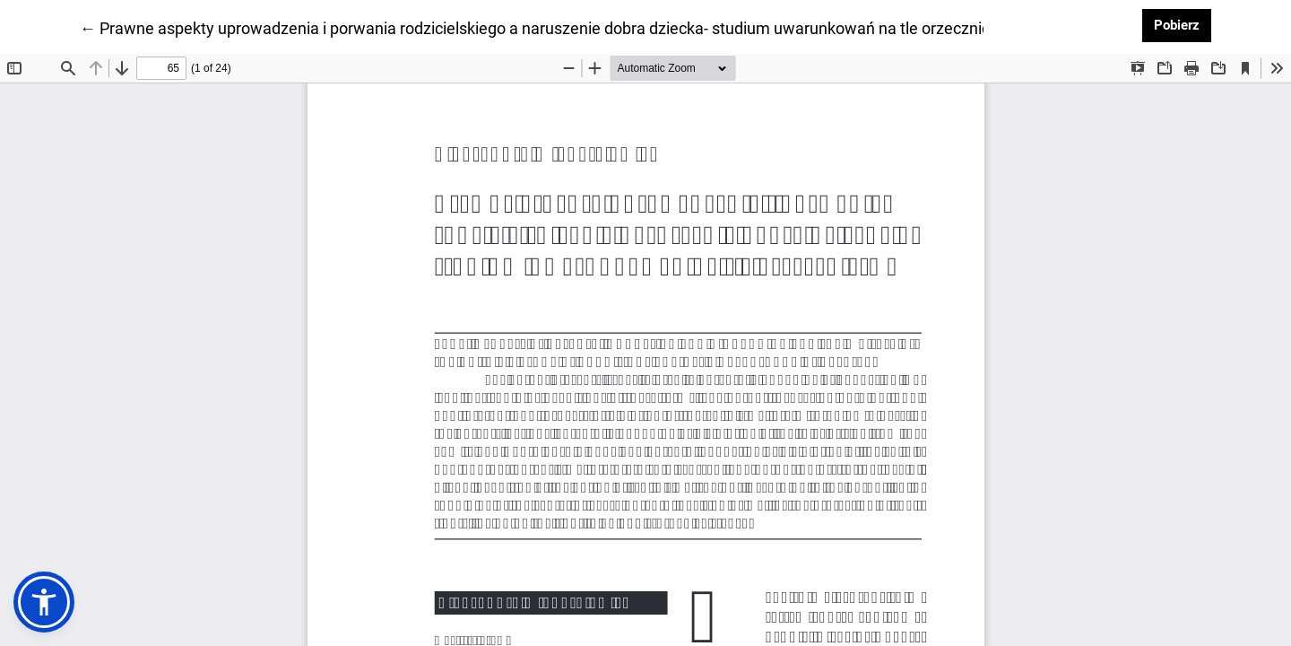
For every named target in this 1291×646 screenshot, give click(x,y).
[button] (44, 602)
